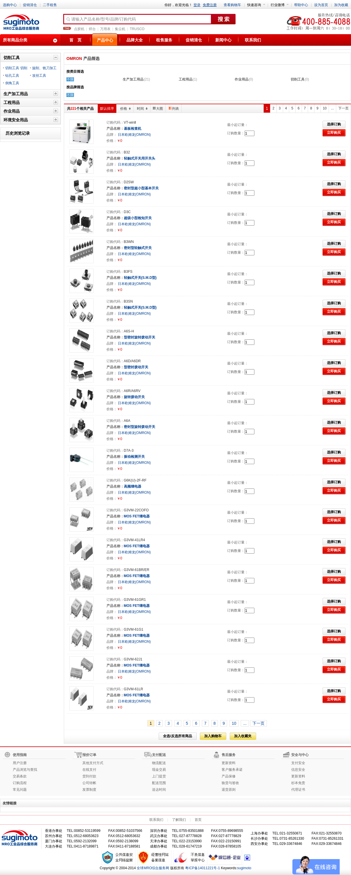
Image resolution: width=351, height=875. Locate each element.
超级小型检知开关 (138, 218)
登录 (196, 5)
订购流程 (20, 783)
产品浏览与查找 (25, 770)
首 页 (75, 40)
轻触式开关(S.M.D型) (140, 278)
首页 (198, 820)
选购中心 (10, 5)
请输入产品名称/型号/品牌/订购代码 (101, 19)
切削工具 (298, 79)
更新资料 (229, 763)
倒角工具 (12, 83)
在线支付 (89, 770)
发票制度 (89, 790)
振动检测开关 (134, 457)
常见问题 (20, 790)
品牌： (111, 135)
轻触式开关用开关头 (139, 158)
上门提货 (159, 776)
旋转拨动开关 (134, 397)
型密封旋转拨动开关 (139, 337)
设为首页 (321, 5)
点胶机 (79, 29)
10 (325, 108)
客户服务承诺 (232, 770)
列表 (174, 109)
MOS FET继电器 (137, 516)
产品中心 (105, 40)
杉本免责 (298, 783)
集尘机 (120, 29)
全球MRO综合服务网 (153, 868)
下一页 (258, 723)
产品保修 (229, 776)
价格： (111, 141)
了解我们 (179, 820)
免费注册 (210, 5)
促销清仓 (30, 5)
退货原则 (229, 790)
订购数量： (236, 133)
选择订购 (334, 124)
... (332, 108)
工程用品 (186, 79)
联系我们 (253, 40)
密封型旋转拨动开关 (139, 427)
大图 (158, 109)
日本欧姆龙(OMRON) (134, 135)
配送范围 (159, 783)
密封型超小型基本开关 (141, 188)
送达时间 (159, 790)
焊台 (92, 29)
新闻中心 (223, 40)
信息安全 (298, 770)
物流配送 (159, 763)
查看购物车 (232, 5)
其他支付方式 (92, 763)
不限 (70, 79)
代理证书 (298, 790)
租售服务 (164, 40)
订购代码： (115, 122)
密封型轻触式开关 (138, 248)
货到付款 (89, 776)
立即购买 (334, 133)
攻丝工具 (39, 76)
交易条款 (20, 776)
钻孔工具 (12, 76)
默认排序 (107, 109)
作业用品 (242, 79)
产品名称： (115, 129)
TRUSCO (137, 29)
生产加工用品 (133, 79)
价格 (125, 109)
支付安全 (298, 763)
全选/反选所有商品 (177, 736)
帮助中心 (301, 5)
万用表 (105, 29)
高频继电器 (132, 486)
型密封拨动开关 (136, 367)
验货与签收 (230, 783)
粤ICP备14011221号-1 (202, 868)
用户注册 (20, 763)
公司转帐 (89, 783)
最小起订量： (237, 125)
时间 (142, 109)
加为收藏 (341, 5)
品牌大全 (134, 40)
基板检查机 (132, 129)
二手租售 (50, 5)
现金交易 (159, 770)
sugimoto (244, 868)
